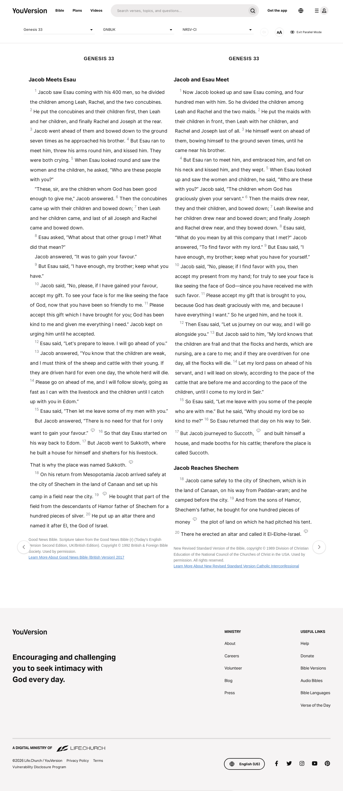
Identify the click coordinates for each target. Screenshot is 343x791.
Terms (98, 760)
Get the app (277, 10)
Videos (96, 10)
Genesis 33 (59, 30)
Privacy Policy (78, 760)
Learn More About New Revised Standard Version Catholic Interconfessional (236, 566)
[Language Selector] (301, 10)
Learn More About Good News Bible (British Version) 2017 (76, 557)
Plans (77, 10)
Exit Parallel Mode (306, 32)
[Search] (178, 10)
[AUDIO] (264, 32)
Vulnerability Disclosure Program (39, 767)
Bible (59, 10)
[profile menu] (320, 10)
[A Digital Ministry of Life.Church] (171, 745)
